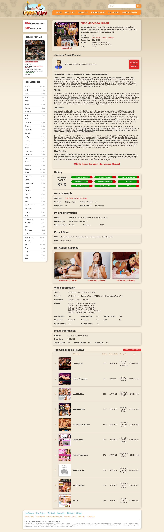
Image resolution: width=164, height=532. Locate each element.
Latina (35, 180)
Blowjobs (35, 112)
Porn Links (81, 517)
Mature (35, 194)
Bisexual (35, 108)
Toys (35, 248)
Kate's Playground (80, 455)
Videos (35, 255)
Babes (35, 97)
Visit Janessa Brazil (95, 23)
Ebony (35, 137)
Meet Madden (78, 394)
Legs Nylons (35, 183)
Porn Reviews (29, 513)
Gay (35, 158)
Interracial (35, 176)
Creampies (35, 129)
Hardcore (40, 66)
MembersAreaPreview (134, 64)
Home (59, 12)
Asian (35, 94)
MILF (35, 201)
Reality (35, 226)
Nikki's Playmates (80, 379)
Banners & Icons (69, 517)
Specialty (35, 241)
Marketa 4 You (78, 470)
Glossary (79, 513)
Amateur (35, 86)
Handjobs (35, 165)
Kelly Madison (78, 485)
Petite (35, 216)
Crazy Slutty (78, 440)
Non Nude (35, 208)
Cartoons (35, 122)
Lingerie (35, 190)
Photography (35, 219)
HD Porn (27, 67)
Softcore (35, 234)
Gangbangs (35, 155)
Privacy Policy (29, 517)
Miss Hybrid (78, 364)
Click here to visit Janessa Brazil (97, 164)
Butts (35, 119)
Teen (35, 244)
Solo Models (35, 237)
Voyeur (35, 259)
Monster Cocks (35, 205)
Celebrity (35, 126)
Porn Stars (35, 223)
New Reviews (40, 513)
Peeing (35, 212)
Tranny (35, 252)
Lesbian (35, 187)
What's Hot (69, 12)
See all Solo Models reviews (132, 349)
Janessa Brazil (79, 409)
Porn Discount (98, 12)
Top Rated (83, 12)
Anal (35, 90)
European (35, 144)
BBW (35, 101)
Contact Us (91, 517)
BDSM (35, 66)
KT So (75, 501)
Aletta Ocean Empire (81, 425)
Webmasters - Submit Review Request (49, 517)
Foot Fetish (35, 151)
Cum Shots (35, 133)
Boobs (35, 115)
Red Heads (35, 230)
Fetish (35, 147)
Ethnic (35, 140)
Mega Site (35, 198)
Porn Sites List (129, 12)
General (35, 162)
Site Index (70, 513)
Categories (114, 12)
